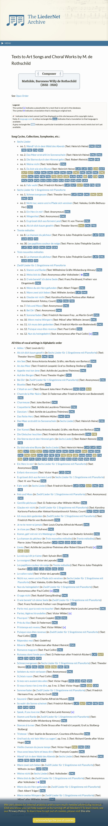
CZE (35, 247)
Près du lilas (23, 622)
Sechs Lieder (24, 141)
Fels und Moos (34, 305)
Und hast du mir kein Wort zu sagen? (36, 738)
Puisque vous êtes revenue (42, 328)
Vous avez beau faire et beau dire (35, 751)
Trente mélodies (25, 230)
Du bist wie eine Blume (38, 168)
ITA (35, 150)
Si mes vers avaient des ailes (32, 680)
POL (101, 176)
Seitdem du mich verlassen (31, 671)
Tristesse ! (22, 733)
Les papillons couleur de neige (44, 243)
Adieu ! (21, 348)
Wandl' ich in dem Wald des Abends (45, 146)
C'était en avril (25, 389)
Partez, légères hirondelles (31, 613)
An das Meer (24, 365)
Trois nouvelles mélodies (30, 252)
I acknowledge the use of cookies (54, 820)
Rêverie (21, 645)
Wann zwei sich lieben (38, 292)
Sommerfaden (34, 315)
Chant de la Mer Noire (29, 393)
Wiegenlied (32, 216)
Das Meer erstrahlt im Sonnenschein (46, 154)
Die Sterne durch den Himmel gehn (45, 159)
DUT (101, 168)
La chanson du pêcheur (38, 234)
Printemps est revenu (28, 627)
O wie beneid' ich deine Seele (42, 279)
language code (26, 119)
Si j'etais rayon (25, 676)
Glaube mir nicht (35, 297)
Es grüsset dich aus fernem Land (43, 221)
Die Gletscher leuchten (29, 434)
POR (36, 180)
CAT (78, 168)
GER (24, 238)
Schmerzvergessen (36, 194)
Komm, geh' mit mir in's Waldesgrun (36, 533)
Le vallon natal (25, 573)
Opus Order (22, 95)
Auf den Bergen (25, 375)
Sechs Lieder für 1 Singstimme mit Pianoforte (41, 189)
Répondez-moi (25, 640)
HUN (72, 176)
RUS (43, 180)
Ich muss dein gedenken (40, 324)
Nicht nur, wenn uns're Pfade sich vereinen (49, 203)
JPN (84, 680)
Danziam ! (22, 411)
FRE (24, 150)
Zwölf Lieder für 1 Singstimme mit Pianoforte (41, 265)
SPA (41, 150)
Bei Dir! (30, 310)
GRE (60, 176)
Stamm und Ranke (36, 269)
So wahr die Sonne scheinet (32, 703)
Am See (21, 361)
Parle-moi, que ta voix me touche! (35, 608)
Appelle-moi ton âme (28, 370)
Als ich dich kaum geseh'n (40, 225)
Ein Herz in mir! (34, 211)
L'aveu (20, 547)
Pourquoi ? (23, 617)
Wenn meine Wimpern (40, 319)
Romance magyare (27, 649)
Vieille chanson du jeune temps (33, 747)
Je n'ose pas (23, 529)
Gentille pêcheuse (26, 502)
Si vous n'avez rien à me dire (32, 685)
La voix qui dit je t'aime (29, 555)
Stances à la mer (26, 725)
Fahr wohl (31, 185)
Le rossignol (23, 560)
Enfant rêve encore (27, 472)
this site (85, 811)
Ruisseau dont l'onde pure (31, 654)
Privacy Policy (17, 811)
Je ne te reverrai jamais (29, 524)
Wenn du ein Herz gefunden (41, 287)
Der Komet (23, 429)
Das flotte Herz (25, 416)
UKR (84, 180)
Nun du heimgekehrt (39, 333)
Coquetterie (23, 407)
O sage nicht (23, 595)
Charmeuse (23, 402)
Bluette (21, 384)
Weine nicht (32, 164)
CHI (90, 168)
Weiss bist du (33, 274)
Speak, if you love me (28, 711)
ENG (91, 146)
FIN (37, 176)
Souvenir (22, 698)
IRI (85, 176)
